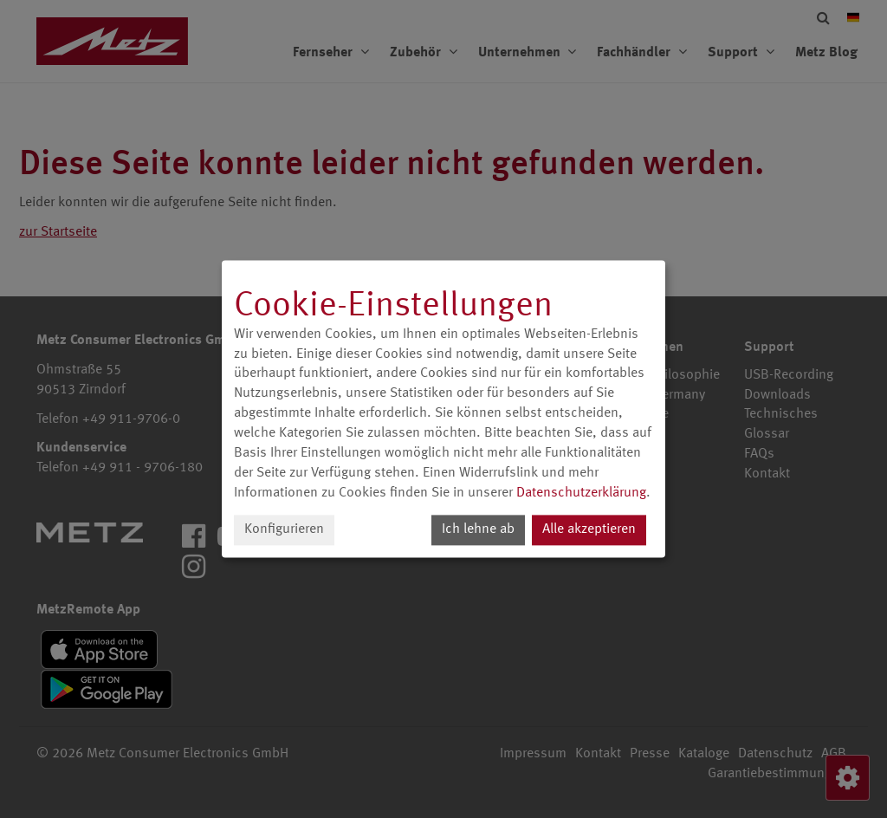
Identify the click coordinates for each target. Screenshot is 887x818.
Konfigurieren (284, 530)
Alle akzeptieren (589, 530)
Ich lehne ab (478, 530)
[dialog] (443, 408)
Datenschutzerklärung (581, 493)
